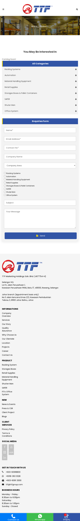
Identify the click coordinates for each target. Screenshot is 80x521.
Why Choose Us (9, 335)
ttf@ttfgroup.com (14, 484)
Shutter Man (7, 383)
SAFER (7, 99)
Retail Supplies (11, 87)
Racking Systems (12, 69)
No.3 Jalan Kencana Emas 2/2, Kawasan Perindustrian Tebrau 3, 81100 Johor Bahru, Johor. (26, 298)
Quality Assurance (7, 329)
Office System (11, 111)
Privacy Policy (8, 429)
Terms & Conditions (7, 434)
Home (35, 26)
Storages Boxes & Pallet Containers (21, 93)
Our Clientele (8, 339)
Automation (10, 75)
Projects (5, 347)
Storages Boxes (9, 369)
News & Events (8, 404)
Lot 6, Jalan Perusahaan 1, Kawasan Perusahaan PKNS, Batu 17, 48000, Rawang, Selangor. (30, 286)
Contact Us (7, 355)
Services (6, 320)
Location (6, 343)
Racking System (9, 365)
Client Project (8, 412)
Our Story (6, 324)
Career (5, 351)
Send (40, 235)
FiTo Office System (7, 393)
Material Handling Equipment (18, 81)
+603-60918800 (13, 472)
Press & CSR (7, 408)
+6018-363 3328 (13, 476)
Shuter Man (10, 105)
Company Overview (6, 314)
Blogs (4, 416)
